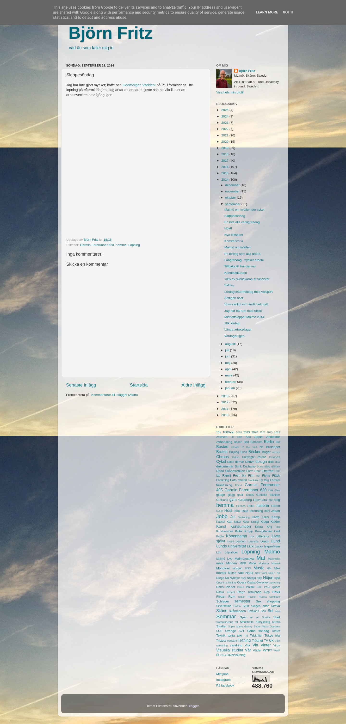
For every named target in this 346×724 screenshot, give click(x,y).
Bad (246, 442)
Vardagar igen (234, 336)
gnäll (240, 495)
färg (266, 480)
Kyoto (220, 536)
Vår (248, 650)
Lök (218, 552)
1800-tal (228, 432)
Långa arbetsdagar (238, 329)
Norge (220, 578)
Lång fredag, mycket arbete (244, 260)
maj (228, 363)
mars (229, 375)
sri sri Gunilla (260, 617)
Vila (247, 645)
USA (277, 640)
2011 (225, 409)
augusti (230, 344)
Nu (227, 578)
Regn (241, 592)
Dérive (249, 462)
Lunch (264, 541)
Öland (223, 655)
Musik (258, 568)
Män (277, 568)
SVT (242, 631)
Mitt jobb (222, 674)
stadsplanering (224, 621)
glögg (231, 495)
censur (276, 452)
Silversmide (223, 606)
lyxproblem (272, 546)
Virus (276, 645)
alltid (239, 437)
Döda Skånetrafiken (230, 471)
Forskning (222, 480)
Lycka (259, 546)
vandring (236, 645)
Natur (249, 573)
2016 (225, 167)
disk (277, 461)
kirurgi (255, 521)
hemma (121, 245)
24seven (221, 437)
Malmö (272, 552)
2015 (225, 173)
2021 (225, 135)
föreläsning (224, 485)
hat (270, 500)
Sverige (230, 631)
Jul (232, 517)
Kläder (275, 521)
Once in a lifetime (226, 582)
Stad (276, 617)
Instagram (223, 679)
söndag (263, 631)
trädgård (232, 640)
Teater (276, 631)
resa (276, 591)
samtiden (274, 596)
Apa (248, 437)
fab (218, 475)
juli (227, 350)
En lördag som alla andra (242, 254)
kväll (277, 531)
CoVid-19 (274, 457)
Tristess (221, 640)
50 (232, 437)
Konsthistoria (233, 241)
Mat (261, 558)
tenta (231, 635)
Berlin (269, 441)
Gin (270, 490)
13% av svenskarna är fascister (247, 279)
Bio (278, 442)
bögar (266, 452)
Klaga (265, 521)
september (233, 204)
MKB (243, 563)
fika (243, 475)
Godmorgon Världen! (139, 85)
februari (231, 382)
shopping (273, 601)
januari (230, 388)
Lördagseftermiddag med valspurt (248, 292)
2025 (225, 110)
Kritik (238, 531)
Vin (255, 645)
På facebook (225, 685)
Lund (275, 541)
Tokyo (269, 635)
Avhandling (224, 442)
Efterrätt (267, 471)
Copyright (248, 457)
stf (236, 621)
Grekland (222, 500)
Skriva (275, 606)
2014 (225, 179)
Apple (258, 437)
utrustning (222, 645)
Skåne (221, 610)
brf (261, 447)
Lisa (252, 536)
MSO (248, 568)
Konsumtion (240, 526)
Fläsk (276, 475)
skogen (255, 606)
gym (233, 499)
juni (228, 356)
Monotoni (223, 568)
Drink (238, 466)
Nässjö (251, 578)
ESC (277, 471)
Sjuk (246, 606)
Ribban (220, 596)
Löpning (134, 245)
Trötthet (257, 640)
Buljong (234, 452)
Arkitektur (273, 437)
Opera (241, 582)
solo (277, 611)
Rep (267, 592)
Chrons (222, 456)
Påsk (267, 587)
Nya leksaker (233, 235)
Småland (253, 611)
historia (262, 505)
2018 (225, 154)
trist (277, 635)
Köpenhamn (236, 536)
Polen (240, 587)
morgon (237, 568)
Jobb (222, 516)
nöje (259, 578)
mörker (221, 573)
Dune (260, 466)
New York (261, 572)
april (228, 369)
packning (275, 582)
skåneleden (237, 611)
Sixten (237, 606)
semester (242, 601)
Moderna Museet (269, 563)
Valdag (229, 285)
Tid (246, 635)
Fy (261, 480)
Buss (244, 452)
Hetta (250, 506)
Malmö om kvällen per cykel (244, 209)
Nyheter (235, 578)
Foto (233, 480)
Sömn (251, 631)
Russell (251, 596)
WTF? (267, 650)
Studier (221, 626)
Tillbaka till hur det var (240, 266)
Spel (243, 617)
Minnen (231, 563)
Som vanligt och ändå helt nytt (246, 304)
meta (219, 563)
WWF (276, 650)
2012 (225, 402)
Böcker (254, 451)
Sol (270, 610)
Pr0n (259, 587)
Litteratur (263, 536)
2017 (225, 160)
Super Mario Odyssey (267, 626)
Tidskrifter (256, 635)
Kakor (265, 517)
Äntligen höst (233, 298)
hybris (219, 510)
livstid (230, 541)
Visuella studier (229, 650)
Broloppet (273, 447)
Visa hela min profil (230, 92)
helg (277, 500)
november (233, 191)
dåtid (267, 466)
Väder (257, 650)
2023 (225, 122)
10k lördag (232, 323)
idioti (237, 511)
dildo (271, 462)
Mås (269, 568)
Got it (288, 12)
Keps (246, 521)
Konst (221, 526)
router (241, 596)
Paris (220, 587)
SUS (219, 631)
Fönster (275, 480)
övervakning (237, 655)
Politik (250, 587)
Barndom (256, 442)
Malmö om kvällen (237, 247)
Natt (241, 573)
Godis (250, 495)
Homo (275, 506)
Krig (269, 526)
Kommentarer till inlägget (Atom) (114, 395)
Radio (220, 592)
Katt (229, 521)
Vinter (266, 645)
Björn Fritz (110, 33)
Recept (231, 592)
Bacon (238, 442)
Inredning (256, 511)
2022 (225, 129)
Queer (276, 587)
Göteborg (245, 500)
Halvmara (260, 500)
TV (266, 640)
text (239, 635)
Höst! (228, 228)
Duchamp (249, 466)
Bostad (222, 446)
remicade (255, 592)
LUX (250, 546)
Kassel (220, 521)
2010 (225, 415)
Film (251, 475)
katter (237, 521)
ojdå (277, 578)
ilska (245, 511)
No (278, 572)
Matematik (274, 558)
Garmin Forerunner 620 (97, 245)
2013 (225, 396)
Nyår (243, 578)
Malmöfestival (244, 558)
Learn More (267, 12)
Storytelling (263, 622)
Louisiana (253, 541)
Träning (244, 640)
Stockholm (246, 622)
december (233, 185)
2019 (225, 148)
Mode (252, 563)
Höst (228, 510)
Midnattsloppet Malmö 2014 (244, 317)
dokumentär (224, 466)
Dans (230, 462)
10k (218, 432)
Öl (218, 655)
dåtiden (276, 466)
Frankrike (253, 480)
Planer (230, 587)
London (241, 541)
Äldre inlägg (193, 384)
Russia (263, 596)
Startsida (139, 384)
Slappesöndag (234, 216)
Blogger (193, 706)
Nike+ (271, 572)
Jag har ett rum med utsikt (243, 311)
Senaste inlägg (81, 384)
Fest (236, 475)
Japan (275, 511)
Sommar (226, 617)
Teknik (220, 635)
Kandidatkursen (235, 273)
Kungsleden (263, 531)
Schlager (222, 601)
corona (261, 457)
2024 (225, 116)
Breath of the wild (244, 447)
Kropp (248, 531)
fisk (258, 475)
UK (271, 640)
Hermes (240, 505)
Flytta (266, 475)
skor (266, 606)
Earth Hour (253, 471)
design (261, 461)
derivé (239, 462)
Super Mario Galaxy (240, 626)
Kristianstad (224, 531)
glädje (220, 495)
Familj (226, 475)
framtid (242, 480)
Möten (232, 573)
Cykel (221, 461)
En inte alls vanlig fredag (242, 222)
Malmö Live (224, 558)
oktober (231, 197)
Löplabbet (231, 552)
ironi (267, 511)
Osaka (251, 582)
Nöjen (268, 577)
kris (278, 526)
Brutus (222, 451)
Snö (263, 611)
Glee (277, 490)
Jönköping (244, 517)
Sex (258, 601)
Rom (231, 596)
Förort (238, 485)
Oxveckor (262, 582)
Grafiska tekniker (268, 495)
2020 (225, 141)
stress (276, 622)
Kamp (276, 517)
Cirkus (235, 457)
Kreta (259, 526)
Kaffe (255, 517)
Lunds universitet (231, 546)
